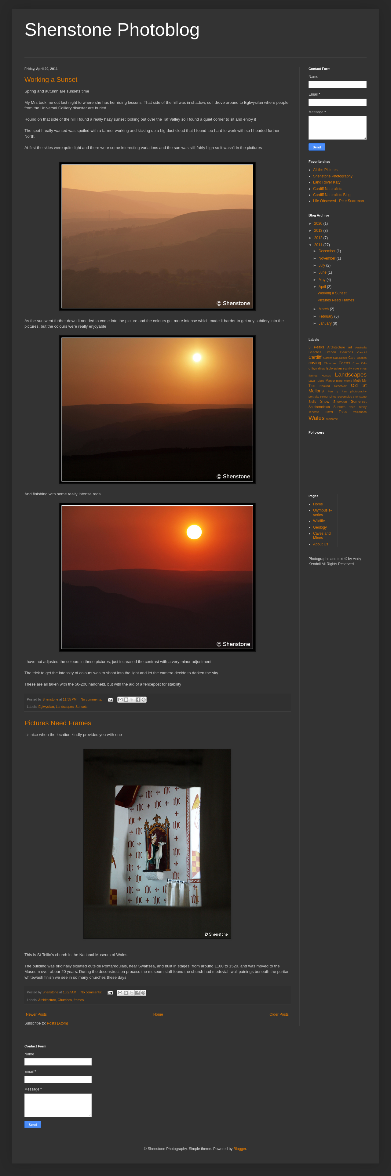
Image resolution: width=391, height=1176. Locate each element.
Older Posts (279, 1014)
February (326, 316)
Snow (324, 401)
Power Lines (328, 396)
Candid (362, 352)
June (323, 272)
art (350, 347)
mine (339, 380)
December (328, 251)
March (324, 309)
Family (347, 368)
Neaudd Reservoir (333, 386)
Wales (317, 418)
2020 (318, 223)
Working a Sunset (50, 79)
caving (315, 362)
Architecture (47, 1000)
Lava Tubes (316, 380)
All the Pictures (325, 170)
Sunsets (81, 706)
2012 (318, 238)
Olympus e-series (322, 512)
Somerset (359, 401)
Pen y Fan (337, 391)
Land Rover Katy (326, 182)
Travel (329, 411)
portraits (314, 396)
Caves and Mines (322, 535)
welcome (332, 419)
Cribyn (313, 368)
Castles (362, 357)
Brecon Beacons (339, 352)
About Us (320, 544)
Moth (357, 380)
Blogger (240, 1149)
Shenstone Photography (333, 176)
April (323, 287)
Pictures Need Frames (57, 723)
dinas (321, 368)
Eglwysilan (46, 706)
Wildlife (319, 521)
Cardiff (315, 357)
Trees (343, 411)
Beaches (315, 352)
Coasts (344, 363)
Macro (330, 380)
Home (158, 1014)
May (323, 280)
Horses (326, 375)
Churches (65, 1000)
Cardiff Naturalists (327, 189)
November (328, 258)
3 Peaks (316, 347)
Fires (363, 368)
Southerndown (319, 407)
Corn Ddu (360, 363)
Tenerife (314, 411)
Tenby (363, 407)
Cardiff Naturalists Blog (332, 195)
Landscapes (65, 706)
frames (79, 1000)
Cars (351, 357)
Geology (320, 527)
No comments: (92, 699)
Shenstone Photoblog (112, 29)
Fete (356, 368)
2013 (318, 230)
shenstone (360, 396)
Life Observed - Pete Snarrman (338, 201)
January (326, 323)
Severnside (344, 396)
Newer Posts (36, 1014)
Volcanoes (360, 411)
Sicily (312, 401)
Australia (361, 347)
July (322, 265)
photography (358, 391)
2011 (318, 245)
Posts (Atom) (57, 1023)
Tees (352, 407)
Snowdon (340, 401)
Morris (348, 380)
